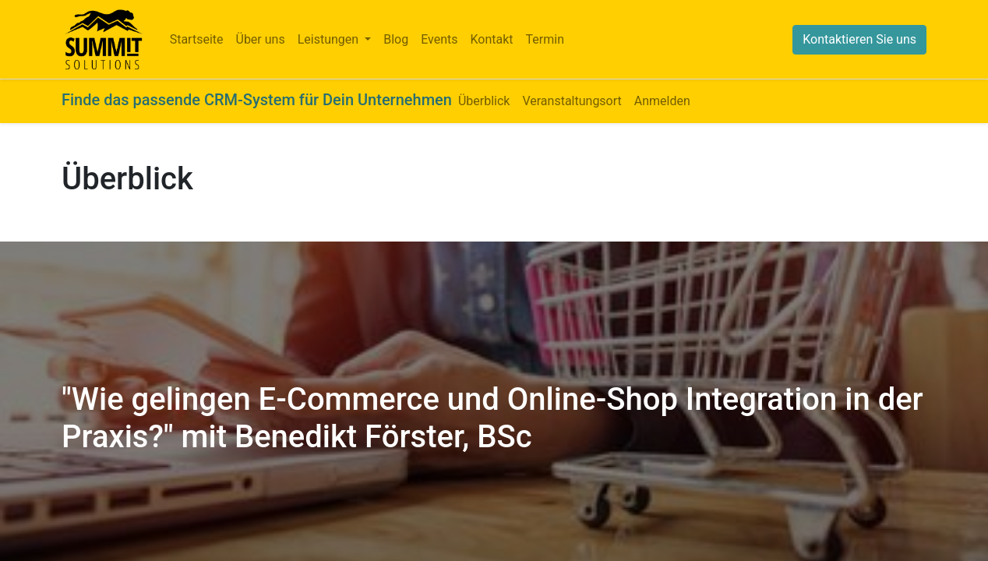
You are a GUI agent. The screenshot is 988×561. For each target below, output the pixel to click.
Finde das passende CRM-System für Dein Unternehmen (257, 99)
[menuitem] (197, 39)
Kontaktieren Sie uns (859, 39)
